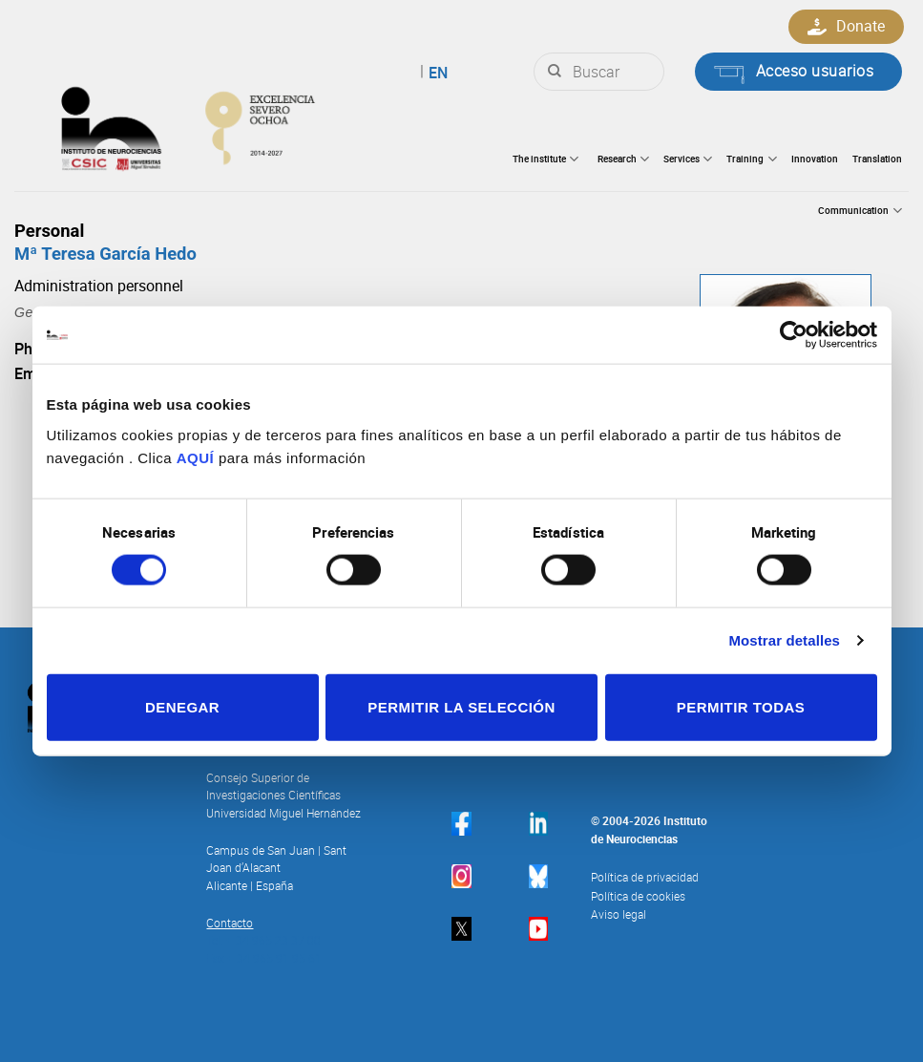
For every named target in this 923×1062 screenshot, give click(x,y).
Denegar (182, 706)
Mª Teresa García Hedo (105, 254)
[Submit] (554, 71)
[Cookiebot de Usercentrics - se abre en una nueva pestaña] (793, 335)
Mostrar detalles (784, 640)
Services (687, 159)
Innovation (814, 158)
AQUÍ (196, 457)
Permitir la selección (461, 706)
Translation (877, 158)
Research (623, 159)
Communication (859, 211)
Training (751, 159)
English (412, 72)
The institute (545, 159)
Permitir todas (741, 706)
